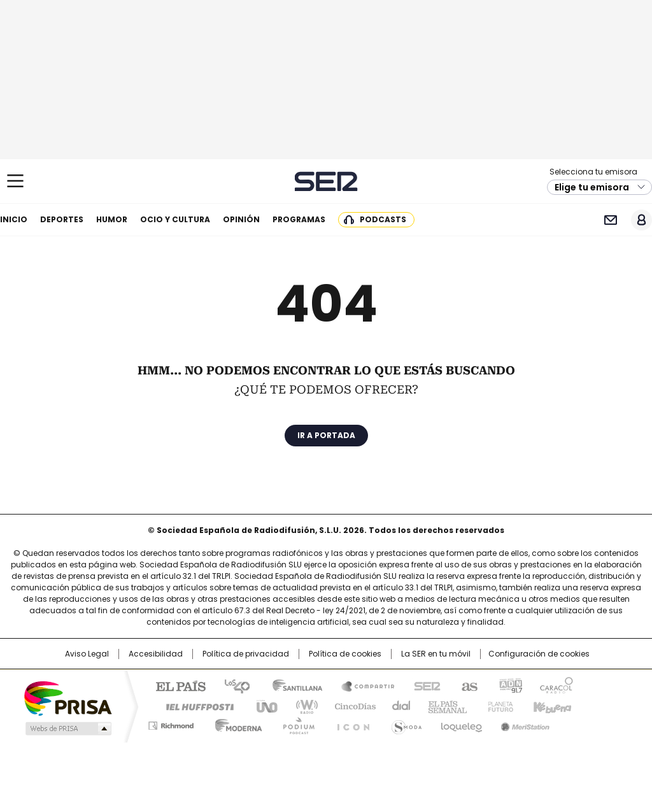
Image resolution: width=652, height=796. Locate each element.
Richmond (171, 723)
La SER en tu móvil (436, 654)
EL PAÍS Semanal (444, 705)
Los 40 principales (232, 685)
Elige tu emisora (592, 187)
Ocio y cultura (175, 219)
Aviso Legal (87, 654)
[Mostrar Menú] (15, 181)
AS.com (467, 685)
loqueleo (461, 723)
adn (509, 685)
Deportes (61, 219)
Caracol (556, 685)
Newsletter (610, 220)
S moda (404, 723)
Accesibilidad (156, 654)
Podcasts (383, 219)
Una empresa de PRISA (67, 697)
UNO (262, 705)
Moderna (235, 723)
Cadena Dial (398, 705)
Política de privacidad (245, 654)
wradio (301, 705)
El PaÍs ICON (349, 723)
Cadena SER (326, 181)
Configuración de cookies (539, 654)
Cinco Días (351, 705)
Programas (299, 219)
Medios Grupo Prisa (67, 728)
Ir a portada (326, 435)
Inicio (13, 219)
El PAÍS (175, 685)
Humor (111, 219)
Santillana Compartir (362, 685)
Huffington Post (195, 705)
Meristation (523, 723)
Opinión (241, 219)
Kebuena (550, 705)
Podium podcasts (294, 723)
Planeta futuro (497, 705)
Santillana (291, 685)
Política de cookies (345, 654)
